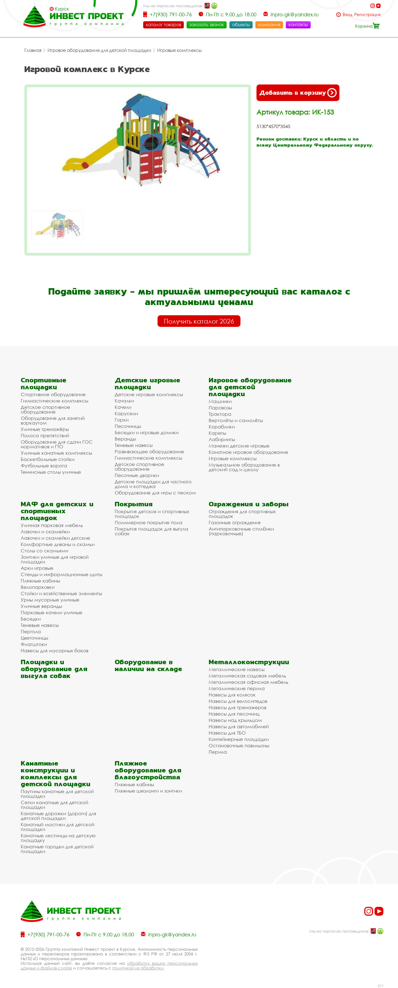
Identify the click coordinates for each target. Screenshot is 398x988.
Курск (62, 9)
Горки (122, 419)
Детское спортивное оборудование (45, 409)
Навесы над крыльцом (235, 720)
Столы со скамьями (44, 550)
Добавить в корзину (298, 92)
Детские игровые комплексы (149, 394)
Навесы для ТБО (227, 732)
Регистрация (367, 14)
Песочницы (128, 426)
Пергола (31, 631)
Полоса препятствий (45, 435)
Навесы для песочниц (234, 713)
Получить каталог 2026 (199, 321)
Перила (218, 751)
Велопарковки (37, 587)
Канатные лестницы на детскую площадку (58, 838)
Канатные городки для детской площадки (57, 849)
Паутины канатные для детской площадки (57, 793)
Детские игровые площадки (147, 383)
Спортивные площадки (43, 383)
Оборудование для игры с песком (155, 492)
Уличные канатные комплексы (56, 453)
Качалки (124, 400)
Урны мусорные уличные (50, 599)
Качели (123, 407)
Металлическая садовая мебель (247, 675)
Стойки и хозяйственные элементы (61, 593)
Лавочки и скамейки (45, 531)
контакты (298, 24)
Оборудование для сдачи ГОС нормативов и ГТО (57, 444)
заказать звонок (206, 24)
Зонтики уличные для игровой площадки (54, 559)
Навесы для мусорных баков (54, 650)
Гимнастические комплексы (54, 400)
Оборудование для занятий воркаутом (53, 420)
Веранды (125, 438)
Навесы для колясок (232, 694)
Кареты (217, 433)
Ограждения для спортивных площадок (242, 513)
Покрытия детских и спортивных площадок (152, 513)
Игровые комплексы (179, 50)
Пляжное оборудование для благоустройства (148, 770)
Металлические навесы (237, 669)
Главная (32, 50)
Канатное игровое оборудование (248, 452)
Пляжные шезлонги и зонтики (148, 790)
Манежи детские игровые (239, 445)
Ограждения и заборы (249, 503)
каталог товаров (163, 24)
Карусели (126, 413)
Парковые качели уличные (51, 612)
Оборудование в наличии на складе (148, 665)
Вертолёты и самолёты (236, 420)
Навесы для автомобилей (239, 726)
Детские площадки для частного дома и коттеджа (153, 484)
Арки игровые (37, 568)
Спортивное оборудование (53, 394)
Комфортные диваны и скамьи (58, 544)
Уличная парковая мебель (52, 525)
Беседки (31, 618)
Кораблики (222, 426)
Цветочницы (34, 637)
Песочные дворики (137, 475)
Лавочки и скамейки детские (55, 538)
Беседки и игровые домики (147, 432)
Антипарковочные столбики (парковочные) (241, 531)
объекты (241, 24)
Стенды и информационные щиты (61, 574)
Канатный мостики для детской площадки (57, 826)
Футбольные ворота (44, 465)
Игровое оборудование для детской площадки (99, 50)
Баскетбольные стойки (47, 459)
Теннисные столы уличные (51, 472)
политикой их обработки (137, 967)
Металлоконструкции (249, 661)
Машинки (220, 401)
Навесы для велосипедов (238, 701)
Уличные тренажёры (45, 429)
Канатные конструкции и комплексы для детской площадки (55, 773)
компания (269, 24)
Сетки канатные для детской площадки (54, 804)
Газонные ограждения (235, 522)
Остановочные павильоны (239, 745)
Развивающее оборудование (149, 451)
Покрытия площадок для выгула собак (151, 531)
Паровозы (220, 407)
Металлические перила (237, 688)
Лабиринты (222, 439)
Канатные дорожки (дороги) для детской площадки (58, 815)
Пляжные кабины (40, 580)
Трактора (220, 414)
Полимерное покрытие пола (148, 522)
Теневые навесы (134, 445)
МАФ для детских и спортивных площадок (57, 510)
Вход (347, 14)
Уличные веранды (41, 606)
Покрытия (134, 503)
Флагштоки (34, 644)
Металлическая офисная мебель (248, 682)
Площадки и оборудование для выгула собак (54, 668)
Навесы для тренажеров (237, 707)
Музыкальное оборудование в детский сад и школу (244, 467)
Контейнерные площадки (239, 739)
